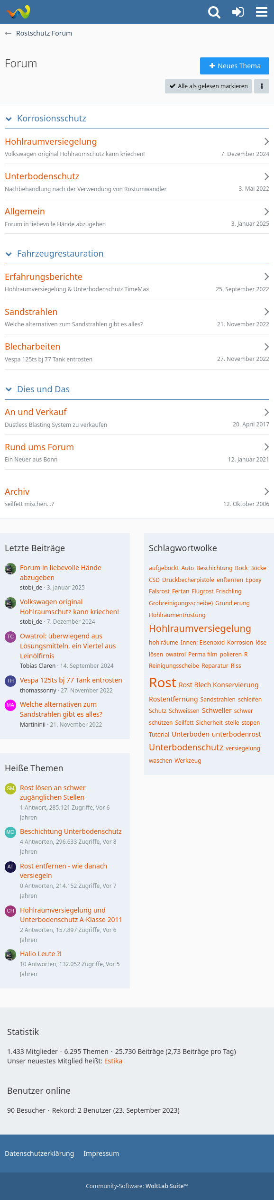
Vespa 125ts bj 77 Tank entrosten (71, 679)
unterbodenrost (236, 733)
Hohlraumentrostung (177, 615)
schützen (161, 723)
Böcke (258, 568)
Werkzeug (187, 761)
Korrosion (240, 642)
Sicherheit (209, 723)
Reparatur (214, 666)
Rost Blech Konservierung (219, 684)
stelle (232, 723)
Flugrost (202, 591)
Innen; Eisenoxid (203, 642)
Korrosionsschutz (51, 118)
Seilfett (184, 723)
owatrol (175, 654)
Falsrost (159, 591)
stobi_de (31, 587)
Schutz (157, 711)
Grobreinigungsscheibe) (181, 603)
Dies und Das (43, 389)
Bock (241, 568)
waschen (160, 761)
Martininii (33, 724)
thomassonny (38, 690)
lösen (156, 654)
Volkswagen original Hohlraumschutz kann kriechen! (69, 606)
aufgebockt (164, 568)
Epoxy (254, 580)
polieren (231, 654)
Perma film (203, 654)
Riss (236, 666)
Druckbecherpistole (188, 580)
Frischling (229, 591)
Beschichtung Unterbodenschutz (71, 831)
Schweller (217, 710)
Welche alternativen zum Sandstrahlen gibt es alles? (61, 709)
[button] (261, 11)
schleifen (250, 699)
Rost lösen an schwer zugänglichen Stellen (52, 792)
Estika (113, 1060)
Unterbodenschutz (186, 747)
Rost (162, 682)
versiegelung (243, 748)
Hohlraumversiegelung (200, 628)
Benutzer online (39, 1090)
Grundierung (232, 603)
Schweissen (184, 711)
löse (261, 642)
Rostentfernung (173, 698)
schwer (243, 711)
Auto (188, 568)
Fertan (180, 591)
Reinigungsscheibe (174, 666)
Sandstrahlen (218, 699)
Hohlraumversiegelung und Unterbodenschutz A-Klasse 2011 (71, 914)
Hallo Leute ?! (41, 953)
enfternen (230, 580)
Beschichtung (214, 568)
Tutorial (159, 734)
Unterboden (191, 733)
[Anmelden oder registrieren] (237, 11)
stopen (251, 723)
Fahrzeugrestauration (60, 253)
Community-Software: (137, 1186)
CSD (154, 580)
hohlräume (163, 642)
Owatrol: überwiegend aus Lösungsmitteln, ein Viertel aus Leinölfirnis (68, 645)
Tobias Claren (37, 666)
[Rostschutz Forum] (18, 11)
